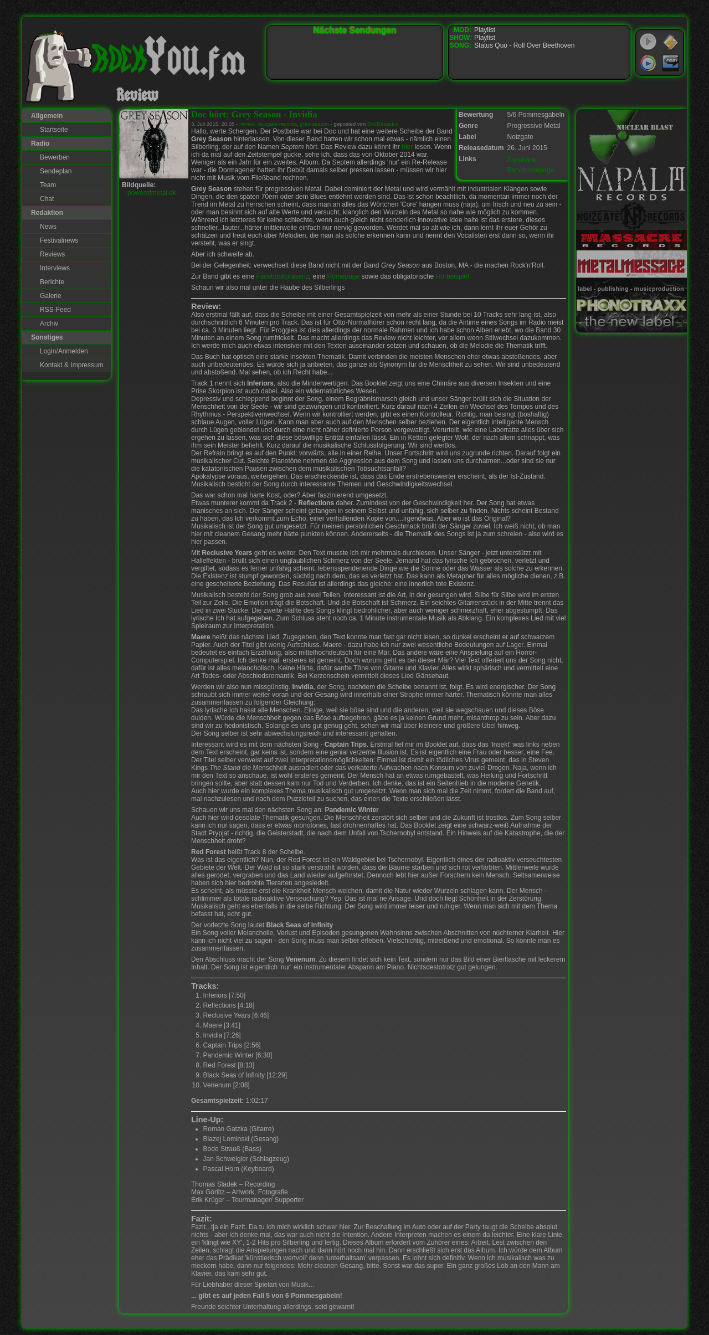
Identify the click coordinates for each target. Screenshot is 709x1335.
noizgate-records (276, 124)
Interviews (55, 268)
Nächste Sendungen (355, 30)
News (48, 226)
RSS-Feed (55, 310)
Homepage (343, 276)
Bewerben (55, 157)
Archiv (49, 323)
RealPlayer (671, 63)
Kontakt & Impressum (72, 365)
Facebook (522, 160)
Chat (47, 199)
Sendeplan (55, 171)
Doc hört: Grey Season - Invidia (254, 114)
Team (48, 185)
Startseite (54, 130)
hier (407, 147)
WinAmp (671, 42)
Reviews (52, 254)
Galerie (50, 296)
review (246, 124)
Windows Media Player (648, 63)
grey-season (314, 124)
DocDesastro (382, 124)
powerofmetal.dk (151, 193)
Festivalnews (59, 240)
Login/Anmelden (64, 351)
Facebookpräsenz (282, 276)
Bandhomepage (530, 170)
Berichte (52, 282)
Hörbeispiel (452, 276)
